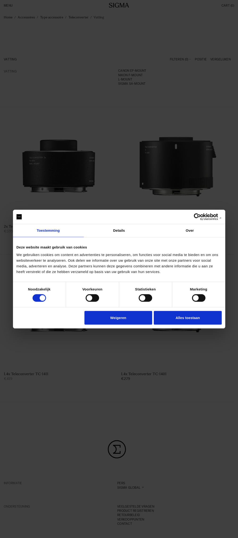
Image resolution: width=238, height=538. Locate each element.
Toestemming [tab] (48, 230)
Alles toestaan (187, 317)
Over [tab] (190, 230)
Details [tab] (119, 230)
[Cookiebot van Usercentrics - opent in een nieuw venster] (201, 216)
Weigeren (118, 317)
